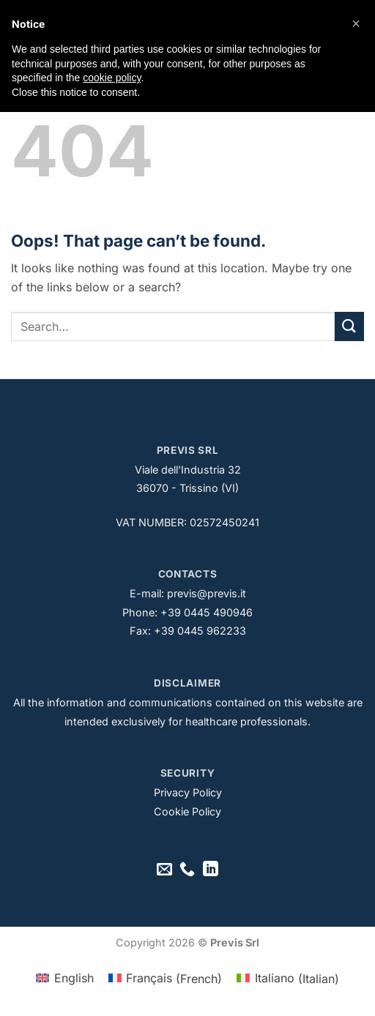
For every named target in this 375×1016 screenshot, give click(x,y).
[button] (356, 23)
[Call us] (187, 870)
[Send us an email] (164, 870)
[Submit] (349, 326)
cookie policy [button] (112, 77)
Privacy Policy (188, 792)
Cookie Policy (187, 811)
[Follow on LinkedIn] (210, 870)
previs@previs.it (206, 593)
